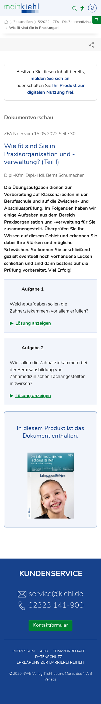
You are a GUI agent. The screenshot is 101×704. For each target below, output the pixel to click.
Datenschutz (48, 657)
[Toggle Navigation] (91, 8)
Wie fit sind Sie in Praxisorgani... (35, 28)
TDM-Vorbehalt (69, 651)
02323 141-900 (51, 605)
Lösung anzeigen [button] (33, 323)
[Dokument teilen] (91, 44)
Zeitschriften (23, 22)
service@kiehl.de (50, 594)
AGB (44, 651)
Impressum (23, 651)
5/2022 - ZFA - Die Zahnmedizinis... (65, 22)
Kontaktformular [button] (50, 625)
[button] (74, 8)
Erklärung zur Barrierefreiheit (50, 663)
